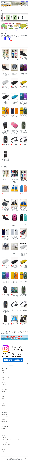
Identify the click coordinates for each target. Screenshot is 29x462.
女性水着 (3, 393)
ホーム (3, 458)
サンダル (3, 398)
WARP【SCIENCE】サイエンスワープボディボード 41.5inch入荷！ (23, 73)
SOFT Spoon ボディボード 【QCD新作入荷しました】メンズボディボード (14, 116)
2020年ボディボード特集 (5, 426)
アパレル (3, 403)
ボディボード (3, 370)
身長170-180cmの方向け (5, 416)
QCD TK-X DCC (4, 428)
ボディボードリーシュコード (5, 375)
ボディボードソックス (4, 379)
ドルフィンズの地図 (4, 437)
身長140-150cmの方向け (5, 421)
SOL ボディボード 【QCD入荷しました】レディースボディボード (5, 116)
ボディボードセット (4, 372)
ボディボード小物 (4, 384)
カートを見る (3, 10)
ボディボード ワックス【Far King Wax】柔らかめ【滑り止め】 (14, 295)
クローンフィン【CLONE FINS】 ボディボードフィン (23, 237)
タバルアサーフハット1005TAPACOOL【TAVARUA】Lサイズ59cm (5, 252)
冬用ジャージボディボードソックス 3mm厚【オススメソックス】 (5, 223)
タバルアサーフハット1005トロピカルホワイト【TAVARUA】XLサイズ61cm (14, 252)
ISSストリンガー (4, 430)
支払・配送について (6, 458)
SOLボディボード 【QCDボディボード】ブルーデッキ (23, 194)
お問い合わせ (25, 458)
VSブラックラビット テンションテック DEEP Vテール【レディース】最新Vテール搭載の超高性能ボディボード (5, 267)
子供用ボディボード (4, 423)
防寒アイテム (3, 405)
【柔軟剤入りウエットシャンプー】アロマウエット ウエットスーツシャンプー (14, 60)
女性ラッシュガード (4, 389)
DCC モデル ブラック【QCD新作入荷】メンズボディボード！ (5, 159)
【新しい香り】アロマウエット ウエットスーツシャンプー (5, 58)
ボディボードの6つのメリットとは (6, 444)
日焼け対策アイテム (4, 382)
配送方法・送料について (5, 449)
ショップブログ (4, 446)
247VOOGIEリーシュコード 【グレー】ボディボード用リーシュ (23, 145)
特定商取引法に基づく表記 (13, 458)
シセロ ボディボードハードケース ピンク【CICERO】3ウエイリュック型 (14, 223)
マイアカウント (4, 451)
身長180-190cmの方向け (5, 414)
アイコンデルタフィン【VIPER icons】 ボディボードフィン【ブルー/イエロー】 (14, 194)
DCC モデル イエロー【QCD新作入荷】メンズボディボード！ (23, 116)
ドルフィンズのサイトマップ (5, 442)
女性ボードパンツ (4, 391)
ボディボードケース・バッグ (5, 377)
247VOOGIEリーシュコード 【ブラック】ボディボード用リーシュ (14, 145)
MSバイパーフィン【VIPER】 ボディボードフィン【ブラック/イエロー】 (23, 324)
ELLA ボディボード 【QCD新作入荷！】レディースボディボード (23, 102)
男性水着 (3, 396)
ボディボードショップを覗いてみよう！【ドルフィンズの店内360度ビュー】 (11, 439)
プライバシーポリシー (20, 458)
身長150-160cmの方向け (5, 419)
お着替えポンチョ (4, 386)
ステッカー (3, 400)
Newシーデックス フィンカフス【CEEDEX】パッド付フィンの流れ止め (5, 208)
